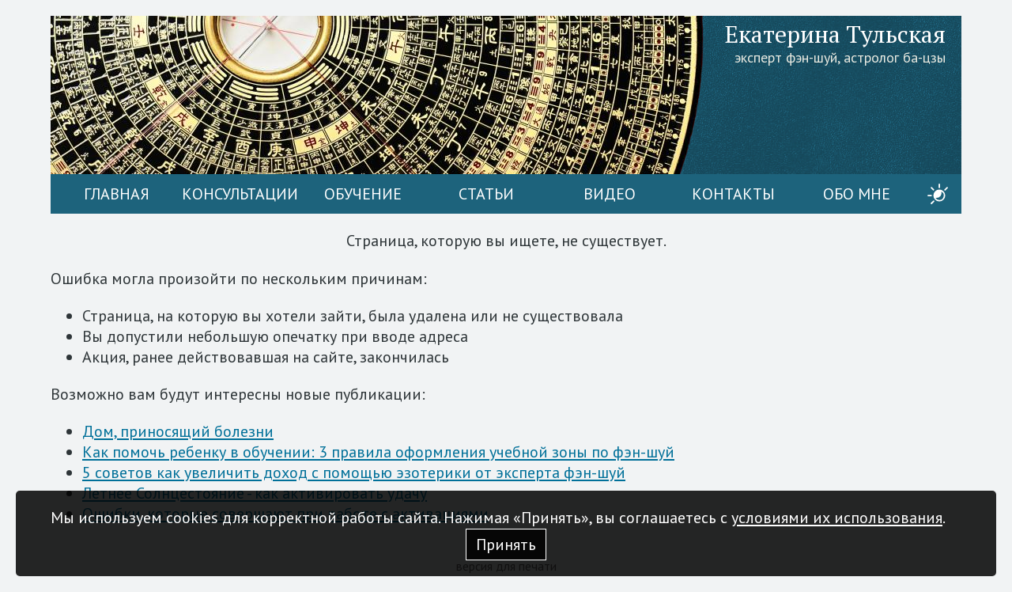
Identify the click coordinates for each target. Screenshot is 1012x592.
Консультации (240, 194)
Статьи (486, 194)
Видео (609, 194)
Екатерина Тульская (835, 34)
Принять (506, 544)
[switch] (937, 194)
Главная (116, 194)
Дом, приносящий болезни (178, 431)
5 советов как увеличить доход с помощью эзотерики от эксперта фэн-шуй (353, 472)
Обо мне (856, 194)
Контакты (733, 194)
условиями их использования (836, 517)
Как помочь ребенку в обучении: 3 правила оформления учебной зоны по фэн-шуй (378, 452)
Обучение (363, 194)
